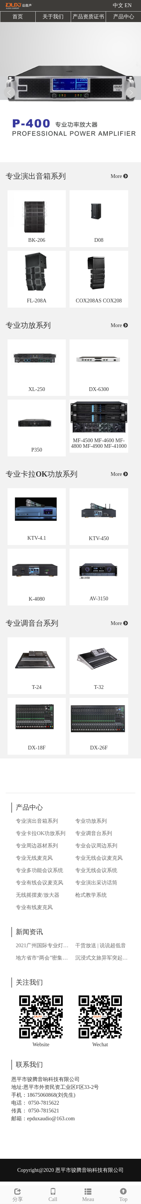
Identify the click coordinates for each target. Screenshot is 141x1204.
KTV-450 (99, 538)
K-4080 (37, 599)
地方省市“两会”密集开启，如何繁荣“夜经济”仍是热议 (43, 958)
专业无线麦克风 (34, 858)
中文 (118, 5)
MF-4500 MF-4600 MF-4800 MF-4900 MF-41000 (99, 443)
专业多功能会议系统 (39, 870)
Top (123, 1194)
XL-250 (36, 389)
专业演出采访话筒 (96, 883)
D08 (98, 240)
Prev (9, 92)
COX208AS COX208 (99, 301)
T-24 (37, 687)
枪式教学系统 (91, 895)
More (119, 176)
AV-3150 (98, 598)
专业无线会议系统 (96, 870)
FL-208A (37, 301)
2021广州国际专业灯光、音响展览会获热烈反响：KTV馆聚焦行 (43, 945)
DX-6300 (99, 389)
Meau (88, 1194)
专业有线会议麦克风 (39, 883)
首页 (17, 16)
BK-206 (36, 240)
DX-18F (36, 748)
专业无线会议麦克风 (99, 858)
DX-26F (99, 748)
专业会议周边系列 (96, 846)
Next (131, 92)
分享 (17, 1194)
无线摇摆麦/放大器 (37, 895)
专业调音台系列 (93, 833)
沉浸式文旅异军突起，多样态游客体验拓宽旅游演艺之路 (102, 958)
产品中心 (123, 16)
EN (128, 5)
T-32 (99, 687)
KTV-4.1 (36, 538)
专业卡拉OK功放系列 (40, 833)
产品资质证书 (88, 16)
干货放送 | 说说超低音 (100, 945)
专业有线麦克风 (34, 907)
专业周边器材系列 (37, 846)
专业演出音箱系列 (37, 821)
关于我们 (53, 16)
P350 (36, 450)
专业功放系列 (91, 821)
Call (53, 1194)
